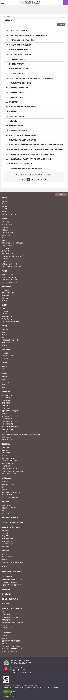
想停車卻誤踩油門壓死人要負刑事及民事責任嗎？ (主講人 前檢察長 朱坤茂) (31, 154)
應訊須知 (4, 237)
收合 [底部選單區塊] (61, 194)
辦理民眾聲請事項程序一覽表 (10, 282)
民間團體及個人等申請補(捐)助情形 (11, 492)
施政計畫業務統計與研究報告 (10, 411)
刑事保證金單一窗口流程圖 (9, 279)
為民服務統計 (5, 382)
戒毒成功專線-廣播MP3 (16, 126)
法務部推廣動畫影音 (7, 557)
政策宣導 (4, 334)
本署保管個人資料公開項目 (9, 421)
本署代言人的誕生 (7, 466)
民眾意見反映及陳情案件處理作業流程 (12, 243)
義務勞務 (4, 489)
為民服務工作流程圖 (7, 232)
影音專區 (4, 625)
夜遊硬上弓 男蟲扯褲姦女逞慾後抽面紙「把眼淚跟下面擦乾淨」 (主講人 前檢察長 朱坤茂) (36, 145)
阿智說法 (4, 559)
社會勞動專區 (6, 502)
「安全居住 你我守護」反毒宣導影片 (20, 54)
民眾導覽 (4, 209)
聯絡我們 (31, 685)
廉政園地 (4, 305)
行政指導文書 (5, 408)
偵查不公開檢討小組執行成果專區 (12, 571)
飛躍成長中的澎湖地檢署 (9, 214)
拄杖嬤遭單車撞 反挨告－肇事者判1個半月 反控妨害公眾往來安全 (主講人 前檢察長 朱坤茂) (36, 149)
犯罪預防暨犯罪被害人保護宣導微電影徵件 (14, 471)
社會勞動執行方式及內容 (9, 508)
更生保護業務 (5, 353)
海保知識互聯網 (6, 620)
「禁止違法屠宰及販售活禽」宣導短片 (20, 83)
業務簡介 (4, 211)
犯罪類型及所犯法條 (7, 614)
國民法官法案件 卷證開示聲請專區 (11, 266)
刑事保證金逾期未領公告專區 (10, 340)
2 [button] (32, 179)
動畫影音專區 (10, 16)
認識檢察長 (5, 201)
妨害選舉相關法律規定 (8, 538)
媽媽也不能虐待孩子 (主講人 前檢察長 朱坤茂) (23, 140)
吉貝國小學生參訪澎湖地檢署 (18, 130)
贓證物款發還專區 (7, 342)
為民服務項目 (5, 222)
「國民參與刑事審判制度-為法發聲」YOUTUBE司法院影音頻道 (28, 35)
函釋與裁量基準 (6, 403)
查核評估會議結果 (7, 495)
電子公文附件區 (6, 594)
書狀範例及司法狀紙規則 (9, 277)
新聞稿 (3, 332)
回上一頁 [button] (62, 24)
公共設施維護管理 (7, 439)
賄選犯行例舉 (5, 536)
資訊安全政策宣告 (15, 685)
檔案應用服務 (6, 444)
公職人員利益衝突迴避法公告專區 (11, 321)
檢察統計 (4, 379)
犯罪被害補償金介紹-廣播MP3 (18, 116)
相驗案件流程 (5, 258)
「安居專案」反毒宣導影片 (17, 59)
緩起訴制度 (5, 481)
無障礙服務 (5, 240)
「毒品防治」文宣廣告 (16, 97)
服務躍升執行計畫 (7, 245)
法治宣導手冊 (5, 295)
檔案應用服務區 (6, 447)
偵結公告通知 (5, 248)
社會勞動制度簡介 (7, 505)
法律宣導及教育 (6, 286)
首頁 (4, 16)
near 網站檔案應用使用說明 (9, 460)
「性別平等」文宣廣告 (16, 92)
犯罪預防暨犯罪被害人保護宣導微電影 (13, 522)
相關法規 (4, 638)
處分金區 (4, 487)
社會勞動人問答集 (7, 513)
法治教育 (4, 369)
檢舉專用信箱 (5, 612)
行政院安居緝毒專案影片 (16, 64)
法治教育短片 (5, 298)
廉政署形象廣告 (14, 102)
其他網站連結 (5, 546)
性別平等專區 (6, 604)
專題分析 (4, 384)
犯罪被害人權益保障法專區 (9, 264)
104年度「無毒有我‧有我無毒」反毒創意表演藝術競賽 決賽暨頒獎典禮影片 (31, 78)
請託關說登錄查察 (7, 319)
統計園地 (4, 373)
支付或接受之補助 (7, 418)
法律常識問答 (5, 290)
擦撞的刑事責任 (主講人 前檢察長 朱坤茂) (21, 164)
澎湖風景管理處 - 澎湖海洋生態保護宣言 (13, 622)
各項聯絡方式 (5, 230)
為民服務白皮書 (6, 235)
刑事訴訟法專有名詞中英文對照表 (11, 585)
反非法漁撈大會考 (7, 628)
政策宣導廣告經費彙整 (8, 429)
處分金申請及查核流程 (8, 484)
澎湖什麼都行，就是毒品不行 (10, 517)
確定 (49, 174)
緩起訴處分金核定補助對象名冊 (10, 497)
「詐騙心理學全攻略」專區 (9, 651)
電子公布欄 (5, 329)
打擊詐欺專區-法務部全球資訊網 (11, 646)
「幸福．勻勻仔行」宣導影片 (18, 31)
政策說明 (4, 635)
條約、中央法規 (6, 398)
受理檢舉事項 (5, 311)
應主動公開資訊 (6, 437)
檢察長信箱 (5, 227)
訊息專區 (4, 326)
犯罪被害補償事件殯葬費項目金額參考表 (13, 256)
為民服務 (4, 218)
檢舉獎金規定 (5, 533)
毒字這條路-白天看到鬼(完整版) (18, 50)
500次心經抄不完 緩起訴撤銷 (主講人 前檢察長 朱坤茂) (25, 168)
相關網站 (4, 387)
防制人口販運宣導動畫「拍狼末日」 (20, 69)
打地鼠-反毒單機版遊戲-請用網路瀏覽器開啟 (22, 107)
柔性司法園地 (6, 349)
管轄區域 (4, 206)
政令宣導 (4, 314)
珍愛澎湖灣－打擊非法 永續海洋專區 (13, 608)
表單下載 (4, 510)
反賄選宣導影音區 (7, 541)
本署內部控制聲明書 (7, 424)
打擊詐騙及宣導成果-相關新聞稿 (11, 641)
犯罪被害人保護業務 (7, 355)
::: (1, 1)
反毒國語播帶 (13, 111)
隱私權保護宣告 (6, 685)
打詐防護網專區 (6, 632)
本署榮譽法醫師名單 (7, 253)
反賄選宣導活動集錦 (7, 543)
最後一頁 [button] (43, 179)
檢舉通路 (4, 308)
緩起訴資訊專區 (6, 478)
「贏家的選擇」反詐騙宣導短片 (18, 88)
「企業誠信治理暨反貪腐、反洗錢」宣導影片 (22, 40)
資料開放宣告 (38, 685)
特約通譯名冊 (5, 251)
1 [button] (28, 179)
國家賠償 (4, 432)
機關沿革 (4, 203)
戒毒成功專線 (13, 121)
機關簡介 (4, 197)
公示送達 (4, 261)
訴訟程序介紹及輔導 (7, 274)
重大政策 (4, 566)
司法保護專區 (5, 358)
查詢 (65, 2)
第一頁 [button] (24, 179)
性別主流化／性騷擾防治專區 (10, 426)
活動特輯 (4, 366)
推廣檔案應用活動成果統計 (9, 468)
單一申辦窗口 (25, 685)
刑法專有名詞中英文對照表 (9, 582)
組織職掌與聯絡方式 (7, 405)
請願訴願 (4, 413)
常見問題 (4, 300)
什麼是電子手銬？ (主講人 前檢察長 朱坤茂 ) (22, 135)
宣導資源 (4, 643)
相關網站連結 (6, 589)
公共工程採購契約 (7, 416)
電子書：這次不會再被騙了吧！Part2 (12, 649)
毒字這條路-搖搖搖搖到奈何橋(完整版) (20, 45)
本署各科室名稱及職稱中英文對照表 (12, 579)
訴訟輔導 (4, 271)
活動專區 (4, 363)
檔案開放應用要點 (7, 450)
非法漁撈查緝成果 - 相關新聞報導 (11, 617)
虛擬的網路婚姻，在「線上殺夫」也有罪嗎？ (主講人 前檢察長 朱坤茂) (30, 159)
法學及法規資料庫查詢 (8, 293)
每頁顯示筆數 (36, 174)
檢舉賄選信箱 (5, 530)
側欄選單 (2, 3)
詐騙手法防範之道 (7, 316)
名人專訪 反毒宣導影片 (16, 73)
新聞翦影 (4, 337)
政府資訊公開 (6, 391)
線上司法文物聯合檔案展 (9, 458)
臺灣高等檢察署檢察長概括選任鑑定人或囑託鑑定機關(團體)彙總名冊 (21, 434)
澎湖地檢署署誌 (6, 453)
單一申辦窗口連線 (7, 224)
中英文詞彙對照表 (7, 576)
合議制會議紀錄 (6, 400)
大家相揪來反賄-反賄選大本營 (11, 527)
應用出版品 (5, 455)
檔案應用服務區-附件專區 (9, 474)
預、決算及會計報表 (7, 395)
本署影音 (8, 20)
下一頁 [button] (37, 179)
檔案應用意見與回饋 (7, 463)
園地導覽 (4, 377)
